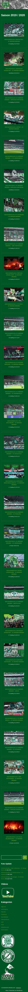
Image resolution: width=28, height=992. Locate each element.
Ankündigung (4, 909)
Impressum (18, 987)
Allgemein (3, 906)
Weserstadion (4, 929)
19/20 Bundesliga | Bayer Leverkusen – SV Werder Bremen (14, 572)
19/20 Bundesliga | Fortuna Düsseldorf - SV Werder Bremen (14, 274)
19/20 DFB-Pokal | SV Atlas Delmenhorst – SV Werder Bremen (14, 838)
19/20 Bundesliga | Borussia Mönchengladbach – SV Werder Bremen (14, 482)
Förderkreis (4, 914)
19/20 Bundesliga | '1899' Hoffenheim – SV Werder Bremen (14, 778)
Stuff (2, 922)
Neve (7, 990)
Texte (2, 924)
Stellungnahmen (5, 919)
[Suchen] (25, 857)
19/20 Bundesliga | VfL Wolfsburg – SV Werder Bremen (14, 422)
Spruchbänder (4, 917)
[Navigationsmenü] (25, 4)
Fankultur (3, 911)
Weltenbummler (5, 927)
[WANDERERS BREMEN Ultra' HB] (5, 4)
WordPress (19, 990)
